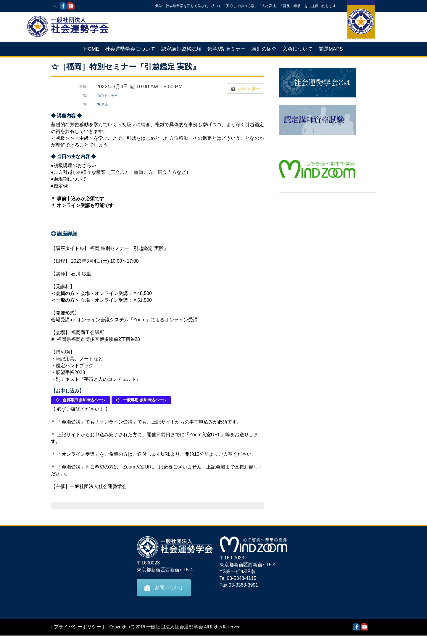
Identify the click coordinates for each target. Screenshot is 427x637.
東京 (102, 104)
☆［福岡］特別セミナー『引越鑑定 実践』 (125, 66)
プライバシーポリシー (77, 628)
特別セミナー (107, 95)
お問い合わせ (163, 589)
